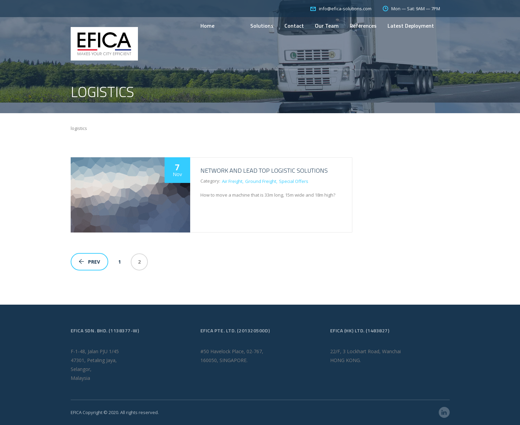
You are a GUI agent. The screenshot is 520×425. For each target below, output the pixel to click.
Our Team (327, 26)
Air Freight (232, 181)
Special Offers (293, 181)
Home (207, 26)
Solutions (261, 26)
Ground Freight (260, 181)
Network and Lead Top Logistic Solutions (264, 170)
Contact (294, 26)
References (363, 26)
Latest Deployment (411, 26)
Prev (89, 261)
